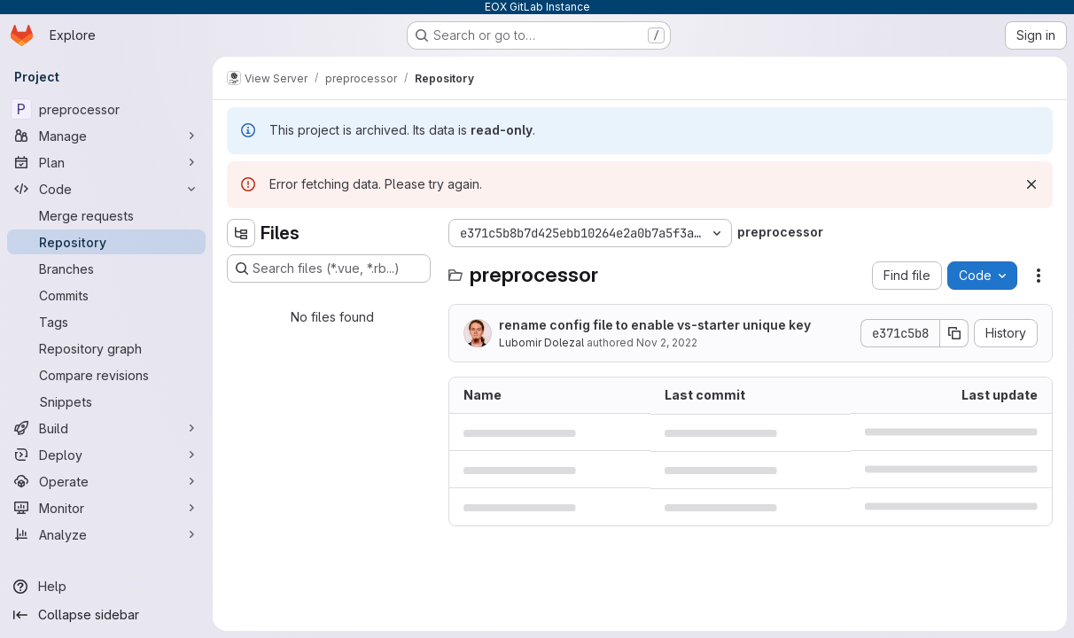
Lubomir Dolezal (541, 342)
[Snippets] (106, 401)
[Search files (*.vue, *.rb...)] (329, 268)
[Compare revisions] (106, 374)
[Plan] (106, 162)
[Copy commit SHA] (954, 333)
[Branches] (106, 268)
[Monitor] (106, 507)
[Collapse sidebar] (106, 615)
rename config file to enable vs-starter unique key (655, 324)
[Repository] (106, 242)
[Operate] (106, 481)
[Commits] (106, 295)
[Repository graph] (106, 348)
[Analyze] (106, 534)
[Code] (106, 188)
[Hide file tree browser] (241, 233)
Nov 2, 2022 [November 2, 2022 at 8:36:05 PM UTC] (666, 342)
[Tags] (106, 321)
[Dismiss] (1031, 184)
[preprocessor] (106, 109)
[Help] (106, 586)
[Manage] (106, 135)
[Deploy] (106, 454)
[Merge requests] (106, 215)
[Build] (106, 428)
